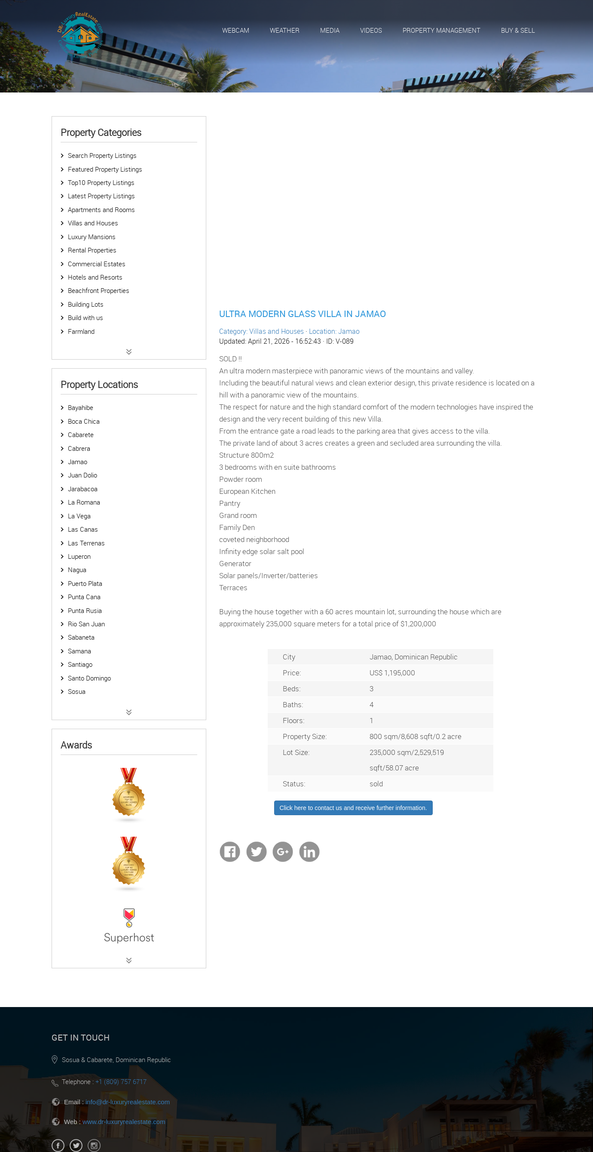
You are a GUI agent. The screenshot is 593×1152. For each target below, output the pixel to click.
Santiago (80, 664)
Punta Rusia (85, 610)
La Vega (79, 515)
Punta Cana (84, 596)
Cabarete (81, 434)
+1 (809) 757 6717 (121, 1081)
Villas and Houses (93, 223)
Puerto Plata (85, 583)
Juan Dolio (82, 475)
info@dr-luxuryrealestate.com (128, 1102)
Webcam (235, 30)
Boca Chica (84, 421)
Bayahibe (80, 407)
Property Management (441, 30)
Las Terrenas (86, 543)
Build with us (85, 317)
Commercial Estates (96, 263)
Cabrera (79, 448)
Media (329, 30)
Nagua (77, 569)
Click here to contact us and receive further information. (353, 807)
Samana (79, 651)
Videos (371, 30)
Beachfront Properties (98, 290)
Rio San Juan (86, 623)
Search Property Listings (102, 155)
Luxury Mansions (92, 236)
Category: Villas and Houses (261, 331)
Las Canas (83, 529)
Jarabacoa (83, 488)
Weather (285, 30)
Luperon (79, 556)
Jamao (77, 461)
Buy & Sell (518, 30)
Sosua (77, 691)
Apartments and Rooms (101, 209)
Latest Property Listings (101, 195)
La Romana (84, 502)
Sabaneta (81, 637)
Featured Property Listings (105, 169)
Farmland (81, 331)
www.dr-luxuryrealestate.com (124, 1121)
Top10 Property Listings (101, 182)
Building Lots (86, 304)
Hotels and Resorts (95, 277)
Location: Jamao (334, 331)
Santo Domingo (89, 678)
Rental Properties (92, 250)
